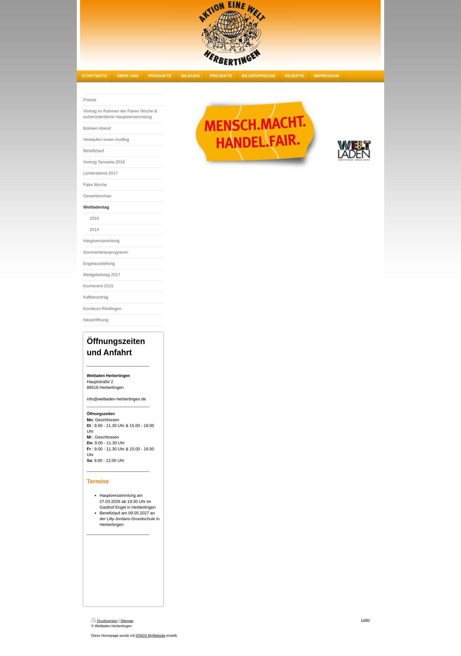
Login (365, 620)
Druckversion (104, 621)
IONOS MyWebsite (151, 635)
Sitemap (126, 621)
